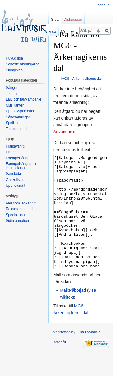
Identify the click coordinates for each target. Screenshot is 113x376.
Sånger (11, 87)
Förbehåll (59, 364)
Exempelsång (17, 158)
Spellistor (13, 123)
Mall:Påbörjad (73, 312)
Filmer (11, 152)
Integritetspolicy (63, 354)
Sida (55, 19)
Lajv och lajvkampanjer (24, 99)
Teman (11, 94)
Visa (51, 31)
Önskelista (14, 180)
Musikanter (15, 105)
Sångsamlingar (18, 117)
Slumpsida (14, 70)
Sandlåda (13, 174)
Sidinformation (17, 221)
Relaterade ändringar (23, 209)
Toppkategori (16, 129)
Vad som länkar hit (21, 203)
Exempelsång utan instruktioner (21, 166)
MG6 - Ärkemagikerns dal (81, 78)
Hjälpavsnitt (15, 146)
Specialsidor (15, 215)
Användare (63, 131)
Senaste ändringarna (22, 64)
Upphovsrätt (15, 185)
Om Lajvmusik (89, 354)
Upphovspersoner (20, 111)
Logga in (102, 5)
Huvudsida (14, 58)
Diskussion (73, 19)
